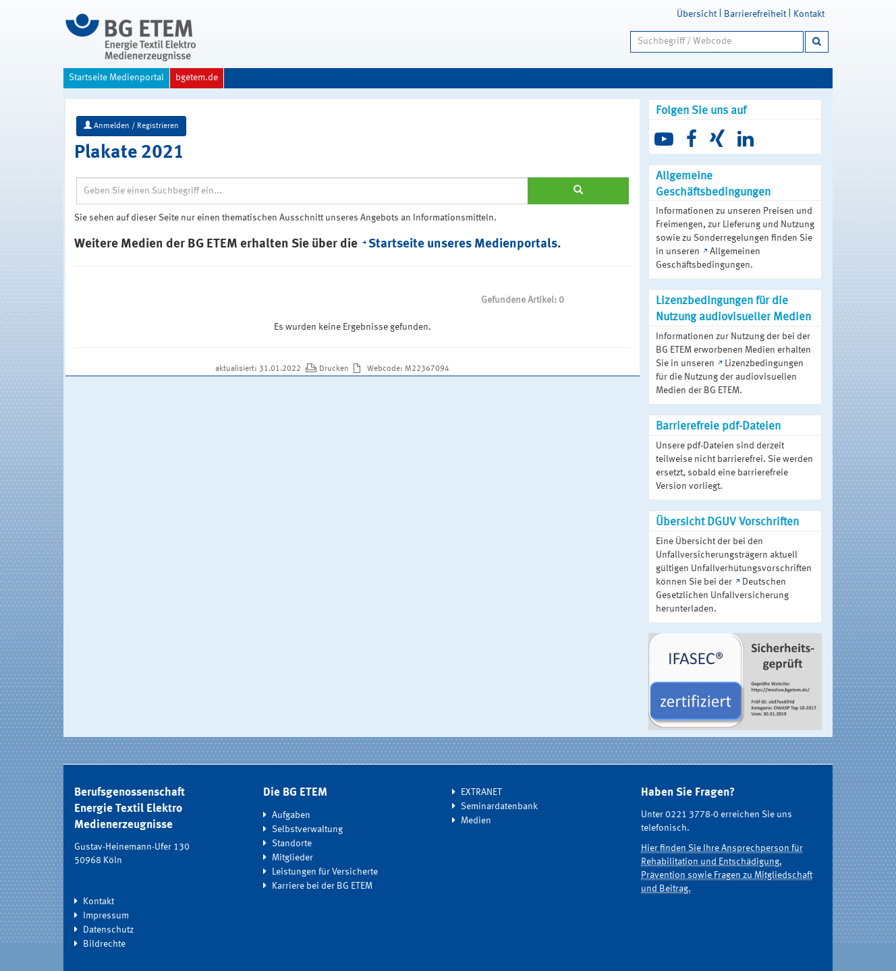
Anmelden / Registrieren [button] (131, 125)
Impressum (106, 915)
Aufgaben (291, 815)
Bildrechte (104, 944)
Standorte (292, 843)
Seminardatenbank (499, 806)
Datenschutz (108, 930)
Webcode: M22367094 (408, 369)
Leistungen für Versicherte (325, 872)
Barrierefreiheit (755, 14)
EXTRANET (481, 792)
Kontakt (808, 14)
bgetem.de (196, 77)
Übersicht (697, 14)
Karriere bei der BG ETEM (322, 886)
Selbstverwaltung (307, 829)
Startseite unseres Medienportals (462, 244)
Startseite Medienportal (116, 77)
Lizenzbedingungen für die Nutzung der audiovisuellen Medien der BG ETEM (730, 377)
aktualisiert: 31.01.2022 (259, 369)
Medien (476, 820)
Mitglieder (292, 857)
